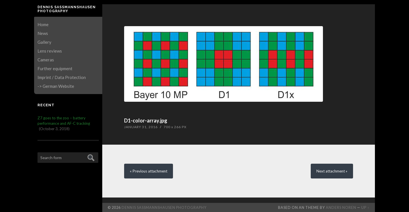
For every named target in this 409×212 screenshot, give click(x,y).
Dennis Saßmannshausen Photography (66, 9)
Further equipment (54, 68)
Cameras (45, 59)
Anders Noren (341, 207)
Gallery (44, 42)
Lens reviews (49, 50)
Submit (90, 157)
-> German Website (55, 86)
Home (43, 24)
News (42, 33)
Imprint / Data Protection (61, 77)
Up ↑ (365, 207)
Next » (331, 171)
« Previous (148, 171)
